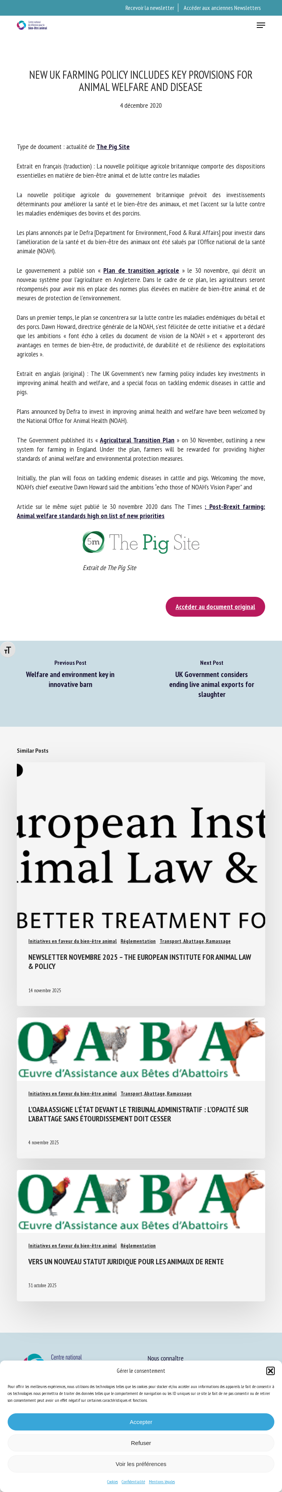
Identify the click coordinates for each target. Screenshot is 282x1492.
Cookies (112, 1481)
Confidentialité (133, 1481)
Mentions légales (162, 1481)
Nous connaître (166, 1358)
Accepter (141, 1422)
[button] (270, 1371)
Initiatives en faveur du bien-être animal (72, 941)
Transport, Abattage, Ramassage (195, 941)
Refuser (141, 1443)
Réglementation (138, 941)
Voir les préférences (141, 1464)
